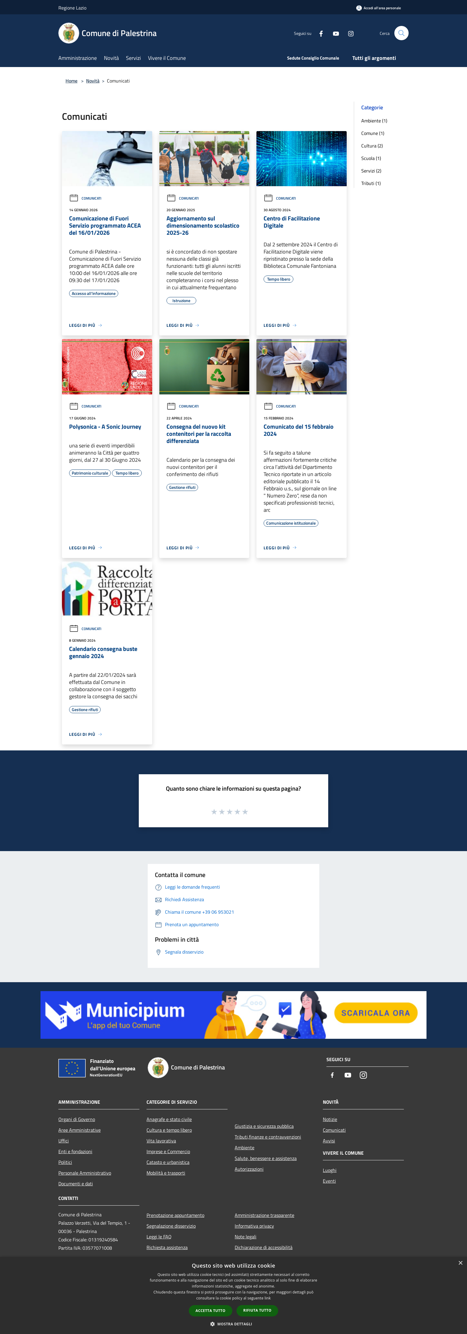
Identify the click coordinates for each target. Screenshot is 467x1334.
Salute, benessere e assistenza (266, 1158)
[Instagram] (348, 33)
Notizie (330, 1119)
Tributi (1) (371, 183)
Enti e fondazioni (75, 1151)
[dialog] (233, 1295)
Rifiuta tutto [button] (257, 1310)
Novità (92, 80)
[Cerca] (401, 33)
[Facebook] (319, 33)
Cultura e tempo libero (169, 1130)
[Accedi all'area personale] (378, 8)
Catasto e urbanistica (168, 1162)
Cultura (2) (372, 145)
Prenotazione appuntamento (175, 1215)
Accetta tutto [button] (210, 1310)
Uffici (63, 1140)
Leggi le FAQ (159, 1236)
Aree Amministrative (79, 1130)
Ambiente (244, 1147)
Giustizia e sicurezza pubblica (264, 1126)
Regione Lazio (72, 7)
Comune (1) (372, 133)
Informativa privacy (254, 1225)
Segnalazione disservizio (171, 1225)
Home (71, 80)
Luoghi (330, 1170)
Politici (65, 1162)
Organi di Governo (76, 1119)
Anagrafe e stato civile (169, 1119)
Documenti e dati (75, 1183)
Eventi (329, 1180)
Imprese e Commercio (168, 1151)
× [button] (460, 1263)
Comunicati (85, 198)
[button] (233, 1324)
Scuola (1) (371, 158)
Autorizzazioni (249, 1169)
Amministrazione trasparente (264, 1215)
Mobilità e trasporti (166, 1172)
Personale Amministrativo (84, 1172)
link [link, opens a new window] (267, 1298)
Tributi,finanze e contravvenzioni (268, 1136)
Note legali (245, 1236)
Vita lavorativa (161, 1140)
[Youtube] (334, 33)
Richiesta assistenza (167, 1247)
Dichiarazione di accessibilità (263, 1247)
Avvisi (329, 1140)
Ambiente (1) (374, 120)
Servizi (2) (371, 170)
